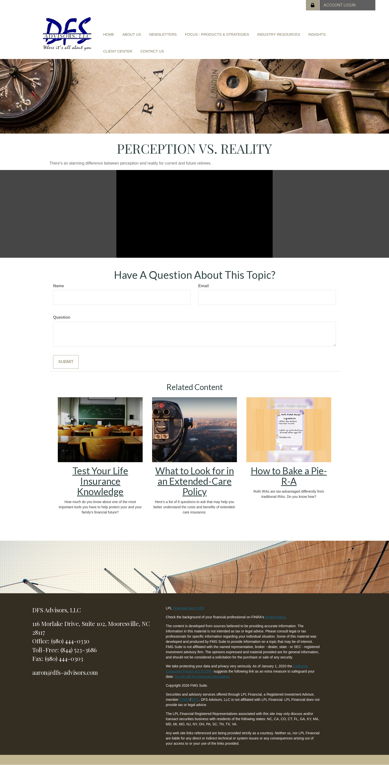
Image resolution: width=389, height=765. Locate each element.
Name (58, 286)
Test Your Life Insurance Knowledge (100, 481)
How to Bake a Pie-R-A (289, 476)
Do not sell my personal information (201, 677)
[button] (129, 35)
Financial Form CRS (188, 608)
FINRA (185, 700)
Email (203, 286)
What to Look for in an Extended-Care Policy (194, 481)
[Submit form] (66, 362)
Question (61, 317)
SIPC (195, 700)
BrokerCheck (275, 617)
